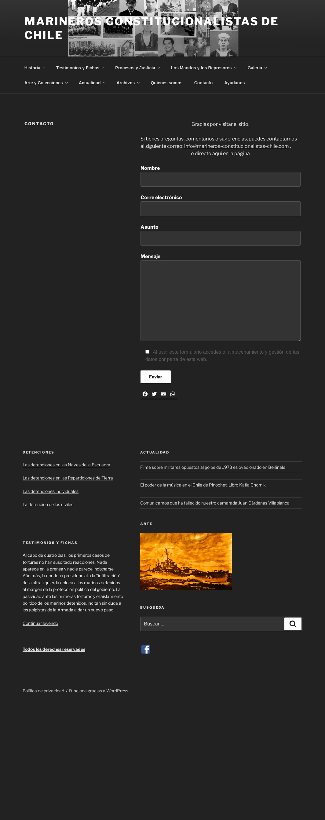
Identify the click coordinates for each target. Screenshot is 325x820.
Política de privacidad (43, 690)
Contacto (203, 82)
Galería (257, 67)
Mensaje (221, 297)
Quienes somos (166, 82)
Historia (35, 67)
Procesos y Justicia (138, 67)
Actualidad (93, 82)
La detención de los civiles (48, 504)
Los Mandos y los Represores (204, 67)
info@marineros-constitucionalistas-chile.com (236, 146)
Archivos (128, 82)
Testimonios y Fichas (80, 67)
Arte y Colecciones (46, 82)
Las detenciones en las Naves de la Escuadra (66, 464)
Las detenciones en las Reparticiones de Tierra (68, 477)
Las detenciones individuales (51, 491)
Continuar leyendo (40, 623)
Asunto (221, 235)
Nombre (221, 176)
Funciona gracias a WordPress (98, 690)
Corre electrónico (221, 205)
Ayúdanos (234, 82)
